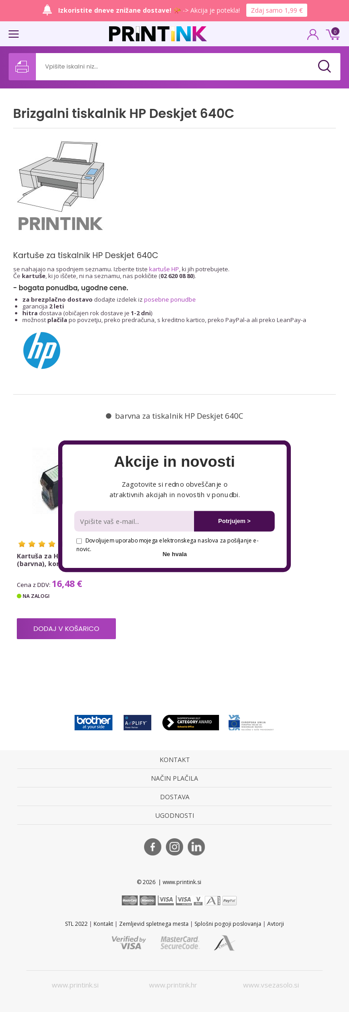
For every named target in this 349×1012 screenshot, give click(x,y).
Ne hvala (175, 553)
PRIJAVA (313, 37)
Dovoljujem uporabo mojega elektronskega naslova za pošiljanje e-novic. (167, 544)
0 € (331, 33)
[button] (174, 461)
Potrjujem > (234, 521)
